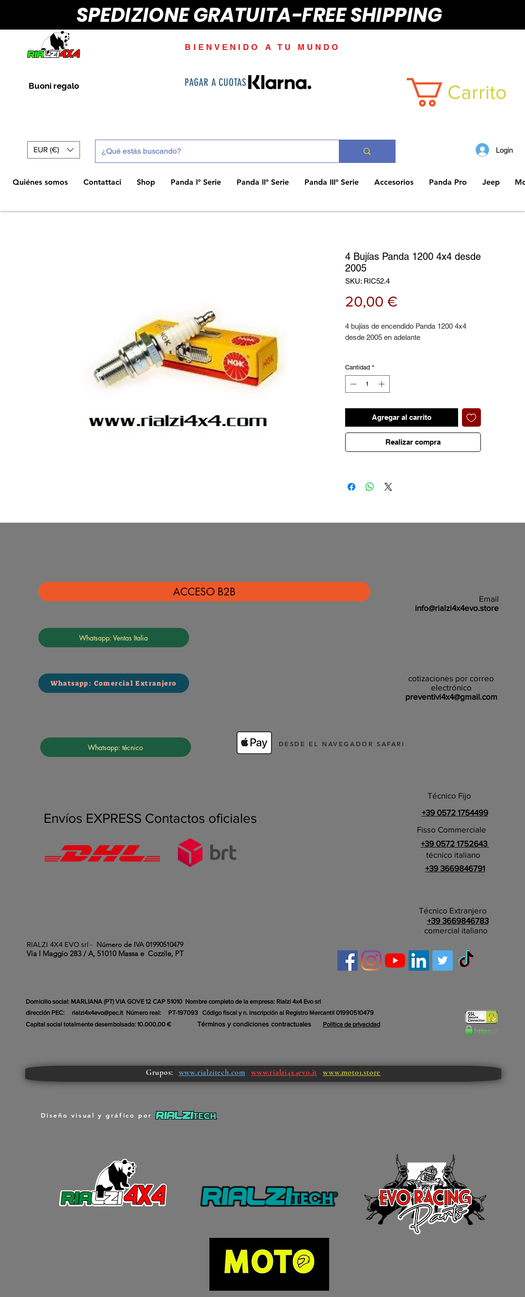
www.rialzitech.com (212, 1072)
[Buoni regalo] (54, 86)
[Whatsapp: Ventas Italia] (113, 637)
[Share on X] (388, 487)
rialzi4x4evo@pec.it (97, 1012)
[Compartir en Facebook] (351, 487)
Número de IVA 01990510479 (139, 944)
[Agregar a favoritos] (471, 417)
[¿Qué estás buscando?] (210, 151)
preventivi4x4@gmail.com (451, 696)
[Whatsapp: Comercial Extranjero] (113, 683)
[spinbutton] (367, 384)
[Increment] (382, 384)
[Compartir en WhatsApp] (370, 487)
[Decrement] (352, 384)
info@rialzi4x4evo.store (457, 607)
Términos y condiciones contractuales (254, 1024)
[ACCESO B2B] (204, 591)
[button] (53, 150)
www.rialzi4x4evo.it (284, 1072)
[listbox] (53, 150)
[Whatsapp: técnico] (115, 747)
